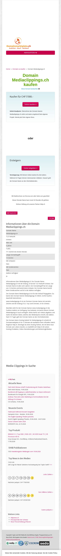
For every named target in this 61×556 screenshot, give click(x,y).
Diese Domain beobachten (29, 89)
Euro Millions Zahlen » (46, 492)
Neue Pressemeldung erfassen (21, 522)
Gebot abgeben (30, 168)
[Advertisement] (30, 20)
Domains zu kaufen (19, 69)
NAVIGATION (30, 53)
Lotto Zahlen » (48, 474)
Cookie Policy (52, 553)
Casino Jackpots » (47, 510)
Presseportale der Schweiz (19, 520)
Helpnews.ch (15, 518)
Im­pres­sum (30, 537)
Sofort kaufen (31, 104)
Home (8, 69)
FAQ (51, 218)
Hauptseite (11, 213)
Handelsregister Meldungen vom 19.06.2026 (26, 451)
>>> (51, 465)
